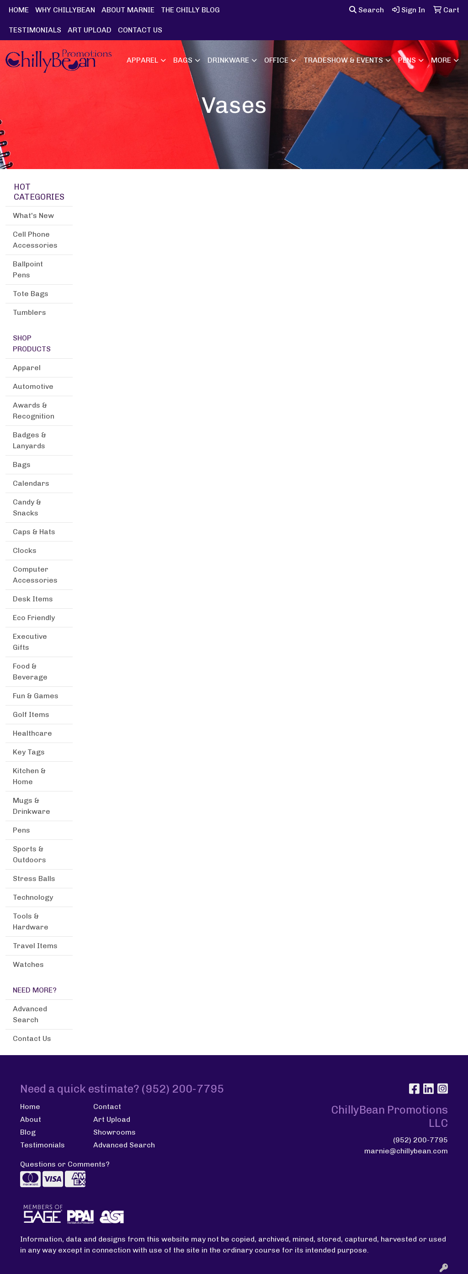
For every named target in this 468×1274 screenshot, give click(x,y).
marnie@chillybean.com (406, 1151)
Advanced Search (30, 1014)
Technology (33, 897)
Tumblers (29, 312)
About (30, 1119)
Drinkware (228, 60)
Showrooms (114, 1132)
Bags (182, 60)
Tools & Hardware (30, 921)
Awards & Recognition (33, 410)
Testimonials (42, 1145)
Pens (407, 60)
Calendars (31, 483)
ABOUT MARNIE (127, 9)
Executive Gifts (30, 642)
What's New (33, 215)
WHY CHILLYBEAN (65, 9)
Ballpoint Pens (28, 269)
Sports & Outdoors (29, 854)
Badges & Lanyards (29, 440)
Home (30, 1106)
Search (366, 9)
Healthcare (32, 733)
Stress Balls (34, 878)
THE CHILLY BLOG (190, 9)
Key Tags (29, 752)
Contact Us (32, 1038)
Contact (107, 1106)
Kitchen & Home (29, 776)
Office (276, 60)
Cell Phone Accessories (35, 239)
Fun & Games (35, 695)
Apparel (142, 60)
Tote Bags (30, 293)
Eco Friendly (34, 617)
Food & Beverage (30, 671)
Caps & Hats (34, 531)
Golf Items (31, 714)
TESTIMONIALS (35, 30)
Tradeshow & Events (343, 60)
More (441, 60)
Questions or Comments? (65, 1164)
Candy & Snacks (27, 507)
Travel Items (35, 945)
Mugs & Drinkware (31, 806)
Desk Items (33, 599)
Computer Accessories (35, 574)
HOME (19, 9)
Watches (28, 964)
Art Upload (111, 1119)
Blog (28, 1132)
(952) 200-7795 (420, 1140)
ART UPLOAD (90, 30)
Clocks (25, 550)
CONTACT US (140, 30)
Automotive (33, 386)
